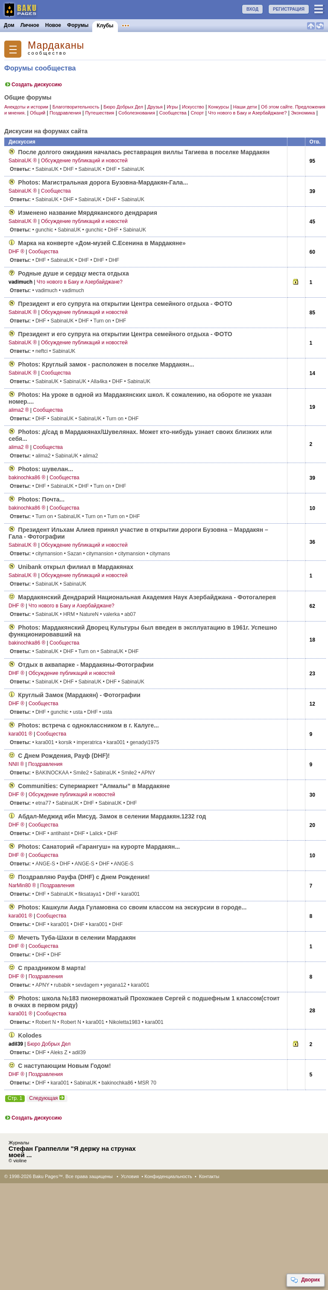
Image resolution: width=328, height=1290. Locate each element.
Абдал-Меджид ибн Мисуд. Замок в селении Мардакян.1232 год (112, 816)
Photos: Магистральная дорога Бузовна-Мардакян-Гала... (103, 182)
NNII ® (16, 764)
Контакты (209, 1176)
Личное (29, 25)
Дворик (305, 1280)
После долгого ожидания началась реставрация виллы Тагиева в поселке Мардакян (143, 152)
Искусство (193, 106)
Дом (9, 25)
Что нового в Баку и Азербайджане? (247, 112)
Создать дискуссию (33, 85)
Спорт (197, 112)
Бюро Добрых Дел (123, 106)
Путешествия (99, 112)
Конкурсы (172, 25)
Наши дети (245, 106)
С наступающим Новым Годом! (64, 1065)
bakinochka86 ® (27, 478)
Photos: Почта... (41, 499)
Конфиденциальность (168, 1176)
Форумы (77, 25)
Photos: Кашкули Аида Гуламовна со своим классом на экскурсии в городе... (132, 907)
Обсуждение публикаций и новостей (84, 161)
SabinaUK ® (23, 161)
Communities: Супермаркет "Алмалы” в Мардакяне (94, 786)
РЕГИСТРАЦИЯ (289, 9)
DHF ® (16, 252)
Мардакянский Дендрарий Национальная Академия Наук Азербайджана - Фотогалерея (147, 597)
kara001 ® (20, 734)
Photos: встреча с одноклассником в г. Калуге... (88, 725)
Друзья (155, 106)
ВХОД (252, 9)
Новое (53, 25)
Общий (37, 112)
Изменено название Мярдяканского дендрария (87, 212)
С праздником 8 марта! (52, 968)
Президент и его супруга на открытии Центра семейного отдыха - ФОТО (125, 303)
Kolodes (29, 1035)
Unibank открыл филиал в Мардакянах (75, 566)
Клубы (105, 26)
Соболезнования (136, 112)
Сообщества (173, 112)
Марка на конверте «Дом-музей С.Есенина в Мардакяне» (101, 243)
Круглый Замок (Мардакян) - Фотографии (79, 695)
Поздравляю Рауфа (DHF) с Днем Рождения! (83, 877)
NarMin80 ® (22, 885)
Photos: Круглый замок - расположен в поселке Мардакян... (106, 364)
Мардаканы (56, 45)
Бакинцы (202, 25)
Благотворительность (76, 106)
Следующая (47, 1098)
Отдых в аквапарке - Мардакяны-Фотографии (85, 664)
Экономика (303, 112)
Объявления (138, 25)
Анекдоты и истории (26, 106)
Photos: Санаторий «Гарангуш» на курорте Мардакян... (99, 846)
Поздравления (65, 112)
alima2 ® (19, 410)
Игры (172, 106)
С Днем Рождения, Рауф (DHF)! (64, 755)
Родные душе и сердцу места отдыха (73, 273)
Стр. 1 (15, 1098)
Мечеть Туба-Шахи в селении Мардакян (76, 937)
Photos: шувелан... (45, 469)
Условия (130, 1176)
